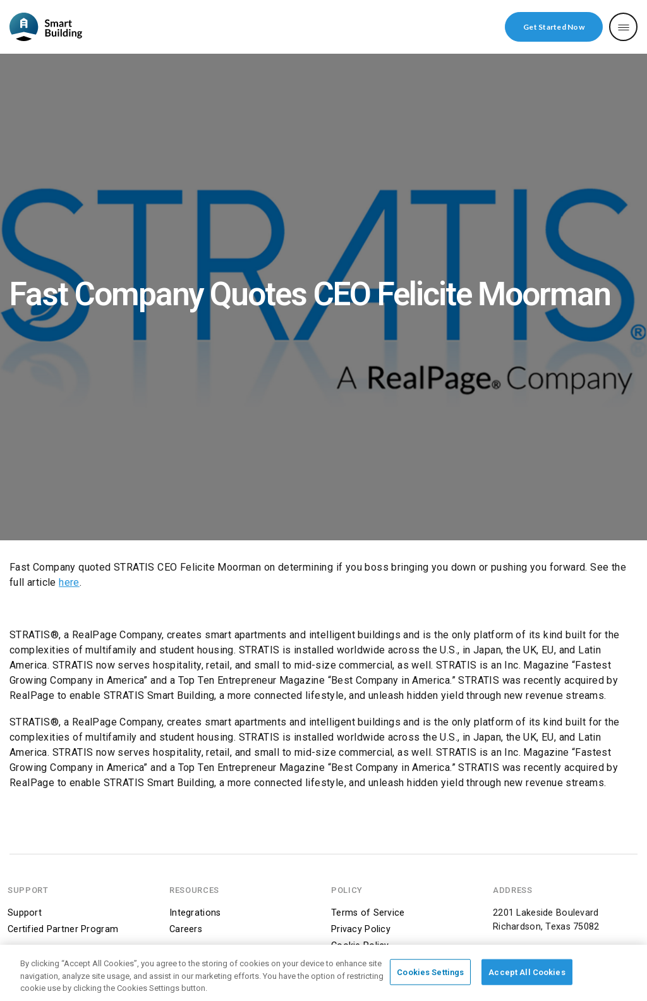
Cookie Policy (360, 945)
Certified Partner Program (63, 929)
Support (25, 912)
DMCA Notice (359, 962)
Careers (185, 929)
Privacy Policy (360, 929)
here (69, 582)
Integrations (195, 912)
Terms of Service (368, 912)
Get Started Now (553, 27)
